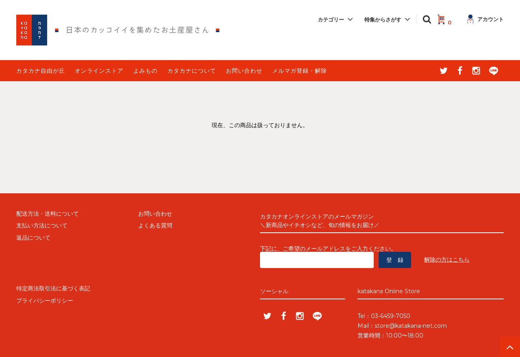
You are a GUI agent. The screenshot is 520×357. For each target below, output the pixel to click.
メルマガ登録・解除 (299, 70)
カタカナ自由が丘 (40, 70)
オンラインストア (99, 70)
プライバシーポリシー (44, 300)
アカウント (486, 19)
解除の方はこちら (447, 259)
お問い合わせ (244, 70)
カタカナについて (191, 70)
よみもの (145, 70)
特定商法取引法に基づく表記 (53, 288)
